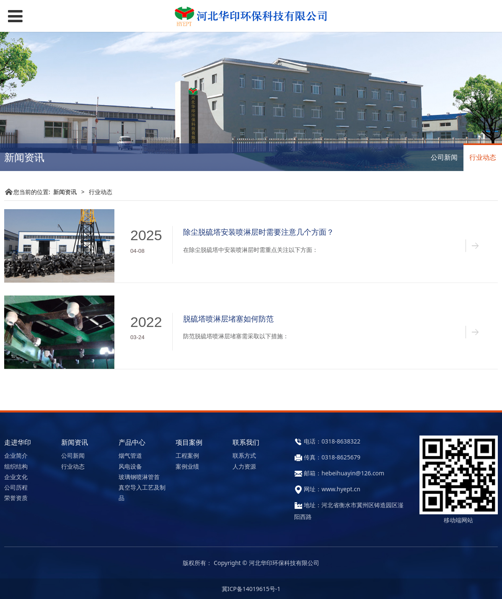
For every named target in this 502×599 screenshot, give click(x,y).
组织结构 (16, 466)
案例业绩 (187, 466)
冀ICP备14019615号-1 (251, 589)
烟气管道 (130, 455)
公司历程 (16, 487)
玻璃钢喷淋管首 (139, 477)
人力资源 (244, 466)
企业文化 (16, 477)
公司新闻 (444, 157)
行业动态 (482, 157)
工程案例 (187, 455)
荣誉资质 (16, 498)
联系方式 (244, 455)
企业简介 (16, 455)
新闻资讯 (65, 192)
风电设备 (130, 466)
